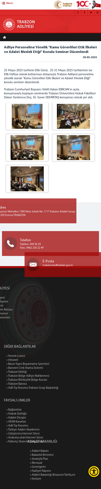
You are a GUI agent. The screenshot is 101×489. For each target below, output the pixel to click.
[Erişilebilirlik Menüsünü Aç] (93, 471)
